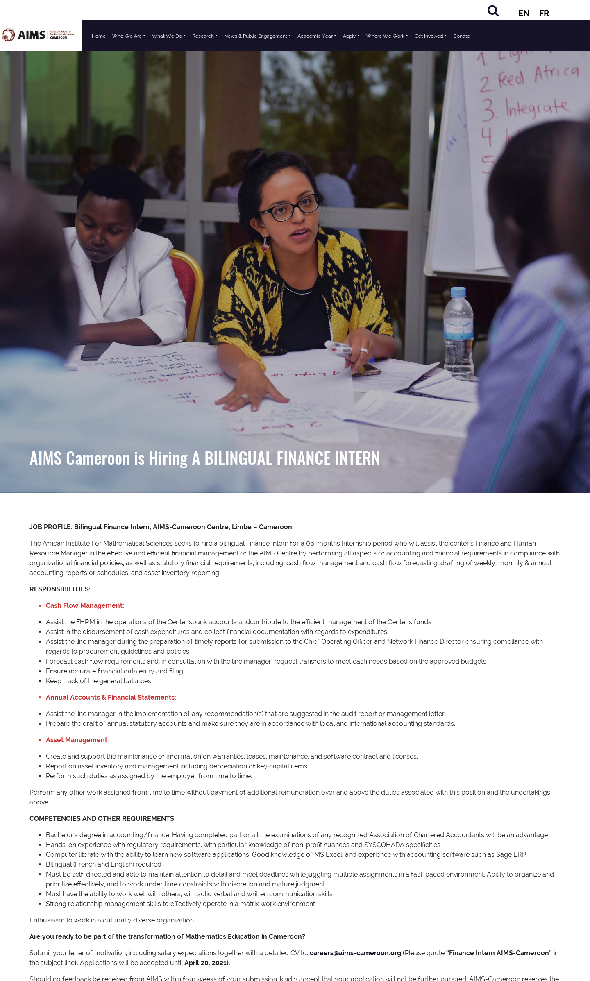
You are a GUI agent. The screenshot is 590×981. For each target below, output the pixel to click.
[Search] (493, 10)
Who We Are (127, 36)
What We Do (167, 36)
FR (544, 13)
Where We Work (385, 36)
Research (203, 36)
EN (523, 13)
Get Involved (429, 36)
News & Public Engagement (255, 36)
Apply (349, 36)
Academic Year (315, 36)
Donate (461, 36)
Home (99, 36)
